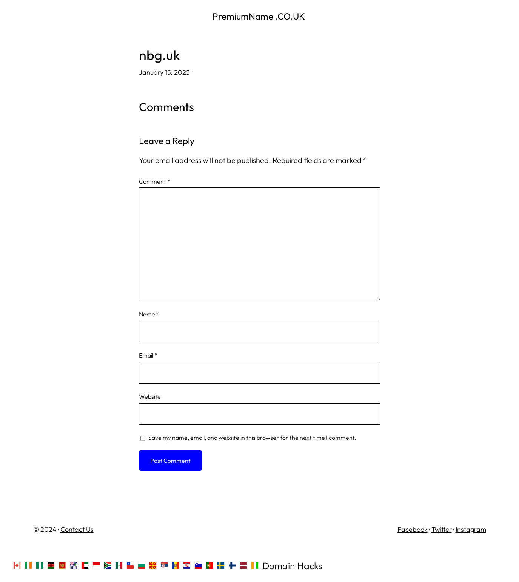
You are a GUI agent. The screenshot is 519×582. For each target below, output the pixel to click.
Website (150, 396)
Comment (154, 181)
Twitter (441, 529)
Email (148, 355)
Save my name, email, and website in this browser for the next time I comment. (252, 437)
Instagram (471, 529)
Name (149, 314)
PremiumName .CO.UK (260, 16)
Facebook (412, 529)
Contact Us (77, 529)
